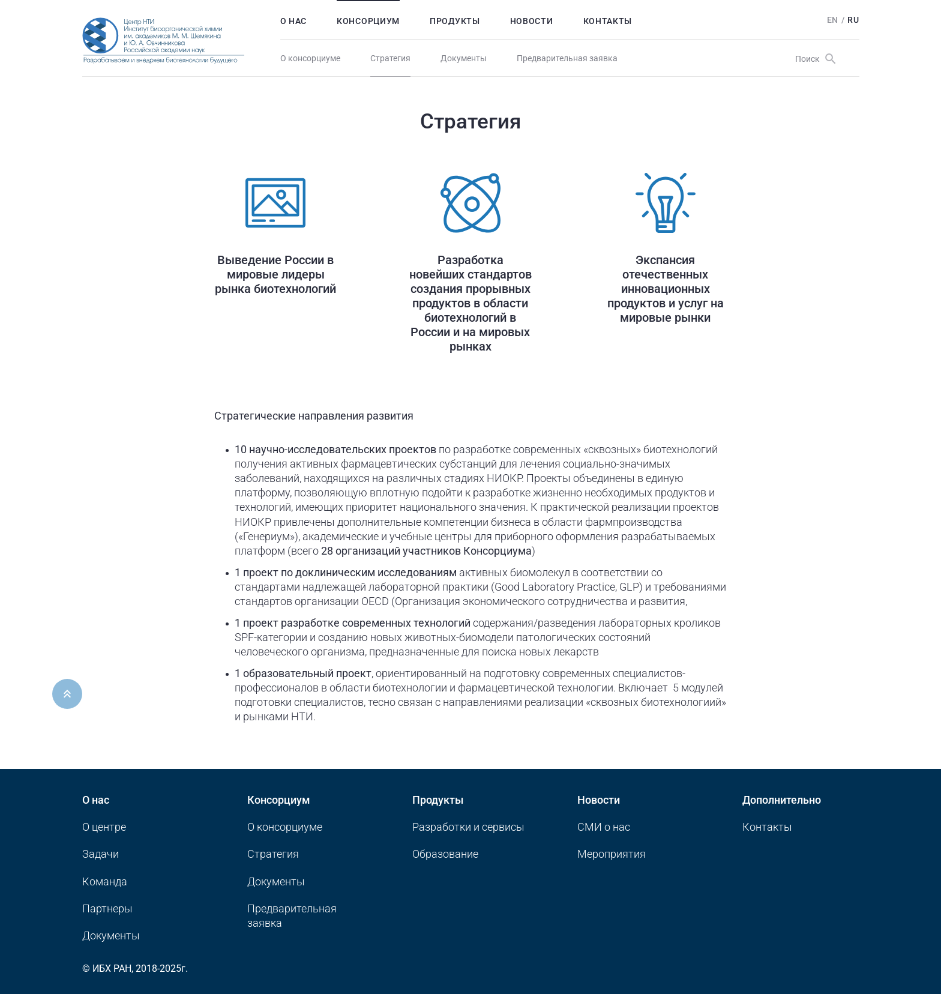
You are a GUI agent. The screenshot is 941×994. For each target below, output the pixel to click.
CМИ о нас (603, 827)
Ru (853, 20)
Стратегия (390, 58)
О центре (104, 827)
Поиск (807, 59)
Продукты (455, 21)
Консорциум (368, 21)
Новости (531, 21)
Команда (104, 881)
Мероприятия (611, 854)
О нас (293, 21)
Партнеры (107, 908)
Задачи (100, 854)
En (832, 20)
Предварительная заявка (567, 58)
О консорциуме (310, 58)
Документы (463, 58)
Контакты (608, 21)
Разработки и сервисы (468, 827)
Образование (445, 854)
